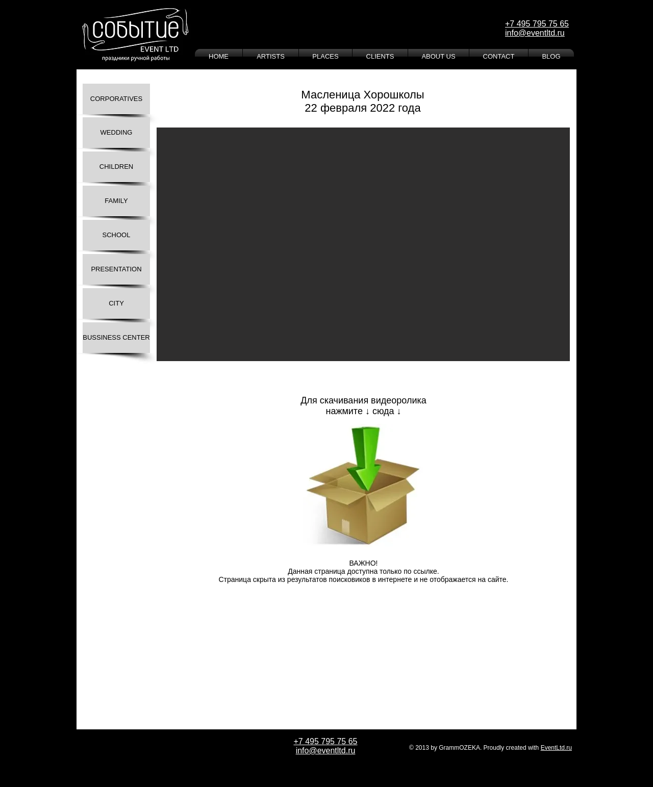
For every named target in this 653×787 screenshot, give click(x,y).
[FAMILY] (116, 201)
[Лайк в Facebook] (197, 608)
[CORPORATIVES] (116, 99)
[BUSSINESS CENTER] (116, 337)
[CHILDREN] (116, 166)
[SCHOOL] (116, 235)
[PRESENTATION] (116, 269)
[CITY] (116, 303)
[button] (363, 244)
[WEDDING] (116, 132)
